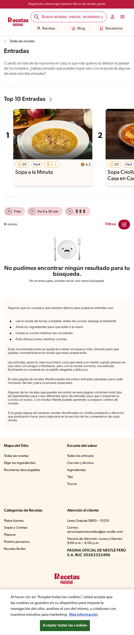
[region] (67, 612)
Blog (78, 29)
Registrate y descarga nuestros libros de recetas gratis (67, 4)
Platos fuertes (14, 521)
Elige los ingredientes (20, 463)
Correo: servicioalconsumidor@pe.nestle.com (95, 530)
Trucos (72, 484)
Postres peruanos (17, 542)
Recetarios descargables (22, 470)
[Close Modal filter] (124, 224)
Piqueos (10, 535)
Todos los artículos (80, 456)
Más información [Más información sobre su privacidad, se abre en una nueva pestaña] (83, 615)
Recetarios (111, 29)
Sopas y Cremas (15, 528)
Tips (70, 477)
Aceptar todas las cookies (65, 625)
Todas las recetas (22, 41)
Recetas (46, 29)
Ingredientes (76, 470)
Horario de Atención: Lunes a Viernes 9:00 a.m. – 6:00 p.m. (94, 541)
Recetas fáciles (15, 549)
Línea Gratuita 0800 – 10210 (88, 521)
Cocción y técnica (80, 463)
